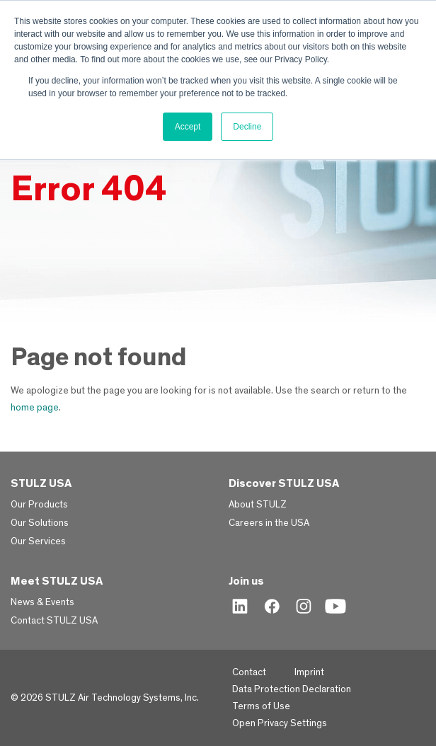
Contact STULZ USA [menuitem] (54, 621)
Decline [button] (247, 127)
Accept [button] (188, 127)
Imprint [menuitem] (309, 672)
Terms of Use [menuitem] (261, 706)
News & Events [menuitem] (42, 602)
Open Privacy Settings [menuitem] (279, 723)
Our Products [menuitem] (39, 505)
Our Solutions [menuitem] (40, 523)
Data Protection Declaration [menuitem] (291, 689)
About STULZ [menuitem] (258, 505)
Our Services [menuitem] (38, 541)
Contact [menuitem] (249, 672)
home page (35, 408)
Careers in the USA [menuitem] (269, 523)
